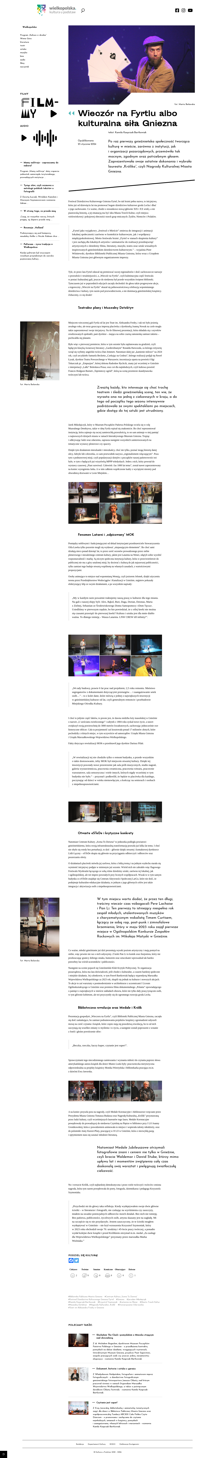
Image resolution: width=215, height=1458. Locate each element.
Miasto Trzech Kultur (150, 1302)
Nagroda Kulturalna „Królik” (103, 1305)
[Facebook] (71, 1260)
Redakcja (80, 1444)
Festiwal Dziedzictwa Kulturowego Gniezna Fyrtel (91, 1299)
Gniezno (120, 1299)
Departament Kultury (97, 1444)
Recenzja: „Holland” (34, 228)
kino (22, 56)
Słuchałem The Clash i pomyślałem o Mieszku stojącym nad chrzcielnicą (125, 1336)
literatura (24, 42)
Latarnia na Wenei (129, 1302)
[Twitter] (76, 1260)
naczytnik (24, 67)
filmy (22, 63)
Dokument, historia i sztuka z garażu (116, 1369)
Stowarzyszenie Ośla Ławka (131, 1305)
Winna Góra (26, 39)
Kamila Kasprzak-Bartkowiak (82, 1302)
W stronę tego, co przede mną (40, 211)
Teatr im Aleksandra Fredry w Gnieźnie (86, 1308)
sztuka (23, 49)
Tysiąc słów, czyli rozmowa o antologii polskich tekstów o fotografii (39, 188)
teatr (22, 46)
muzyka (23, 53)
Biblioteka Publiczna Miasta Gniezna (85, 1297)
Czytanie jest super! (106, 1403)
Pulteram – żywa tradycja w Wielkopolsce (38, 246)
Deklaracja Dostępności (129, 1444)
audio (22, 60)
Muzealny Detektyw (78, 1305)
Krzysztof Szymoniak (108, 1302)
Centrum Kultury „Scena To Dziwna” (121, 1297)
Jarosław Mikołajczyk (137, 1299)
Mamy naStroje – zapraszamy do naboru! (41, 164)
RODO (112, 1444)
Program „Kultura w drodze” (33, 35)
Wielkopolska (30, 27)
